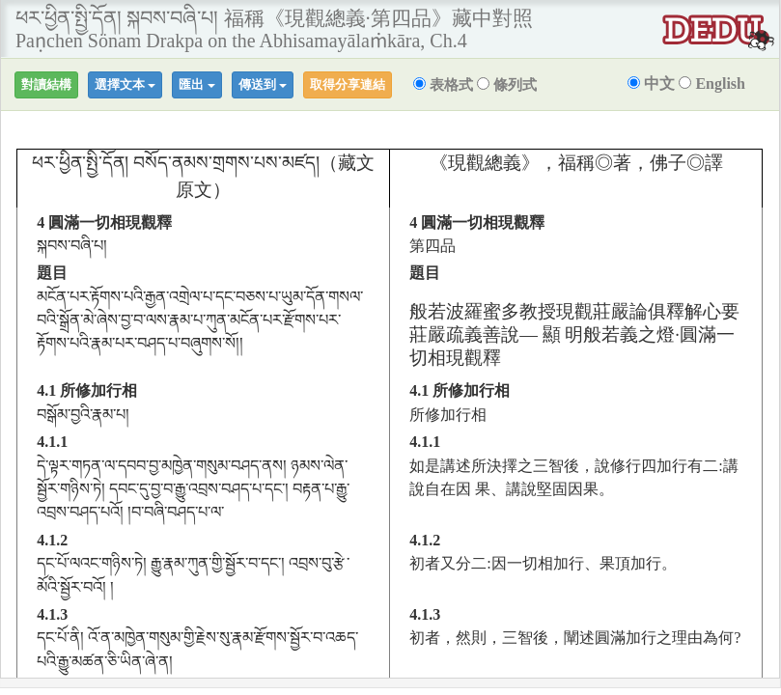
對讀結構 (46, 84)
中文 (651, 83)
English (712, 83)
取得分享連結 (347, 84)
